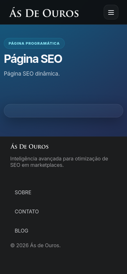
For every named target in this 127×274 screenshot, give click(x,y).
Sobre (23, 192)
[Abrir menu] (111, 12)
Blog (21, 230)
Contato (27, 211)
